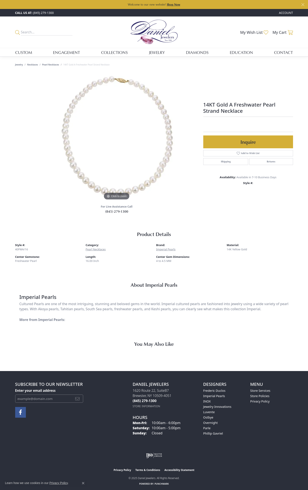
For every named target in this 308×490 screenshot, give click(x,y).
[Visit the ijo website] (154, 455)
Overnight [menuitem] (210, 423)
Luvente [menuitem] (209, 412)
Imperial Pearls (166, 249)
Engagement (66, 52)
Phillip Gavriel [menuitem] (213, 433)
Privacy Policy (260, 401)
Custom (23, 52)
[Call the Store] (145, 400)
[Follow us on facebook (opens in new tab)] (20, 412)
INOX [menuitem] (207, 401)
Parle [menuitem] (207, 428)
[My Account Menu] (286, 12)
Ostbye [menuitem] (208, 417)
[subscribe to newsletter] (77, 398)
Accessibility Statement (179, 470)
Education (241, 52)
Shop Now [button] (173, 4)
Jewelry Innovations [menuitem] (217, 407)
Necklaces (32, 64)
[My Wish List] (254, 32)
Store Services (260, 391)
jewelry (19, 64)
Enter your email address (35, 390)
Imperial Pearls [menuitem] (214, 396)
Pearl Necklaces (50, 64)
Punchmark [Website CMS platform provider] (162, 483)
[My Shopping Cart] (283, 32)
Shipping (226, 161)
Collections (114, 52)
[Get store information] (146, 406)
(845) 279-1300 (116, 211)
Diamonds (197, 52)
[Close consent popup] (83, 483)
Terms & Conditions (147, 470)
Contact (283, 52)
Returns (271, 161)
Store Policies (260, 396)
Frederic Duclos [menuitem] (214, 391)
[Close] (302, 4)
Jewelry (157, 52)
